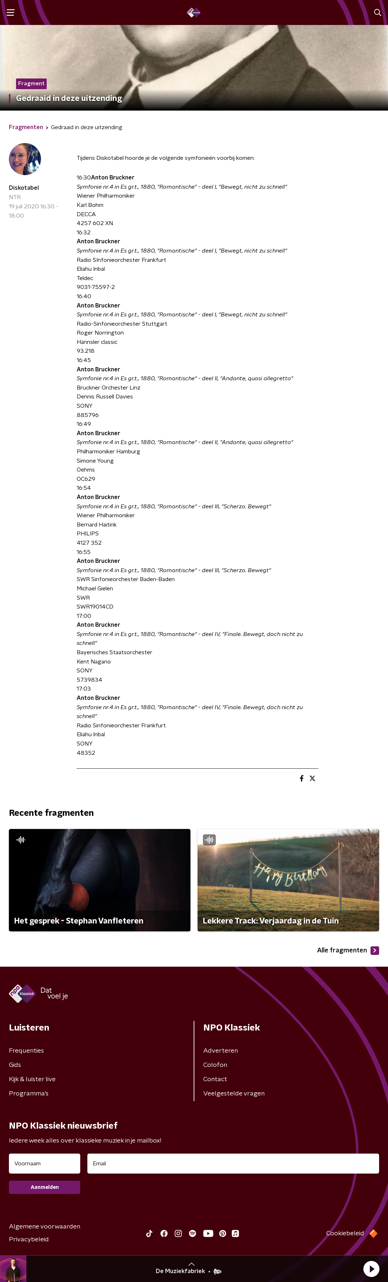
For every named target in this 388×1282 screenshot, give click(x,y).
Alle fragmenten (348, 950)
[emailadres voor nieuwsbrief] (233, 1164)
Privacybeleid (29, 1239)
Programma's (28, 1093)
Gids (15, 1065)
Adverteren (220, 1051)
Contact (215, 1079)
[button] (371, 1268)
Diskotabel (24, 188)
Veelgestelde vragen (234, 1093)
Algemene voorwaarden (44, 1227)
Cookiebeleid (345, 1233)
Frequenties (26, 1051)
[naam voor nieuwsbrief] (44, 1164)
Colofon (215, 1065)
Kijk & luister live (32, 1079)
